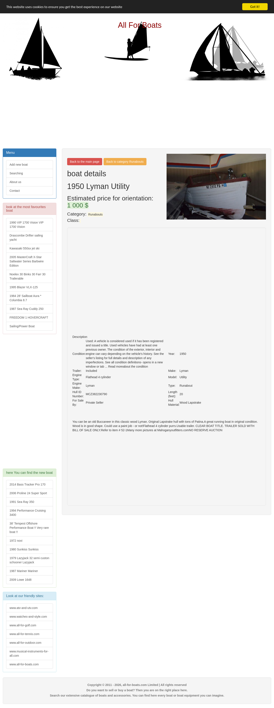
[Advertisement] (137, 114)
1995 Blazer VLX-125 (24, 287)
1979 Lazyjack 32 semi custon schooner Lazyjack (29, 560)
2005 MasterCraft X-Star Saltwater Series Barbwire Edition (27, 261)
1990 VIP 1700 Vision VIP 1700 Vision (27, 224)
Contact (15, 190)
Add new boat (19, 164)
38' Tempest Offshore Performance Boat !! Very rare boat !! (29, 528)
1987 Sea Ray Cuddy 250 (26, 309)
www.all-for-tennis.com (24, 634)
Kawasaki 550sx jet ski (24, 248)
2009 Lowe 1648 (21, 579)
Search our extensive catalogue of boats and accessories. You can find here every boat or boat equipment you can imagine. (137, 695)
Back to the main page (84, 161)
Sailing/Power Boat (22, 326)
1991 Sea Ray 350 (22, 502)
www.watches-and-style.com (28, 616)
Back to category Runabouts (125, 161)
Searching (16, 173)
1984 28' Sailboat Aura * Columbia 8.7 (25, 298)
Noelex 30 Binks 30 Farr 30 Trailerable (28, 276)
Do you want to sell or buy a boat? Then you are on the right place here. (137, 690)
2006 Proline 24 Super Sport (28, 493)
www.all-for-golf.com (23, 625)
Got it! (255, 6)
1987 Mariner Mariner (24, 571)
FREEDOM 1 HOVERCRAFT (29, 317)
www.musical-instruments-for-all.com (29, 653)
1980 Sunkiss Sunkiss (24, 549)
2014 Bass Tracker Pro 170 (28, 484)
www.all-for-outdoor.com (25, 642)
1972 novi (16, 540)
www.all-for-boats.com (24, 664)
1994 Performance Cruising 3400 (28, 512)
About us (15, 182)
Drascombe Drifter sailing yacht (26, 237)
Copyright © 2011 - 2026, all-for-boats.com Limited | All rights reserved (136, 685)
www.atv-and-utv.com (24, 608)
